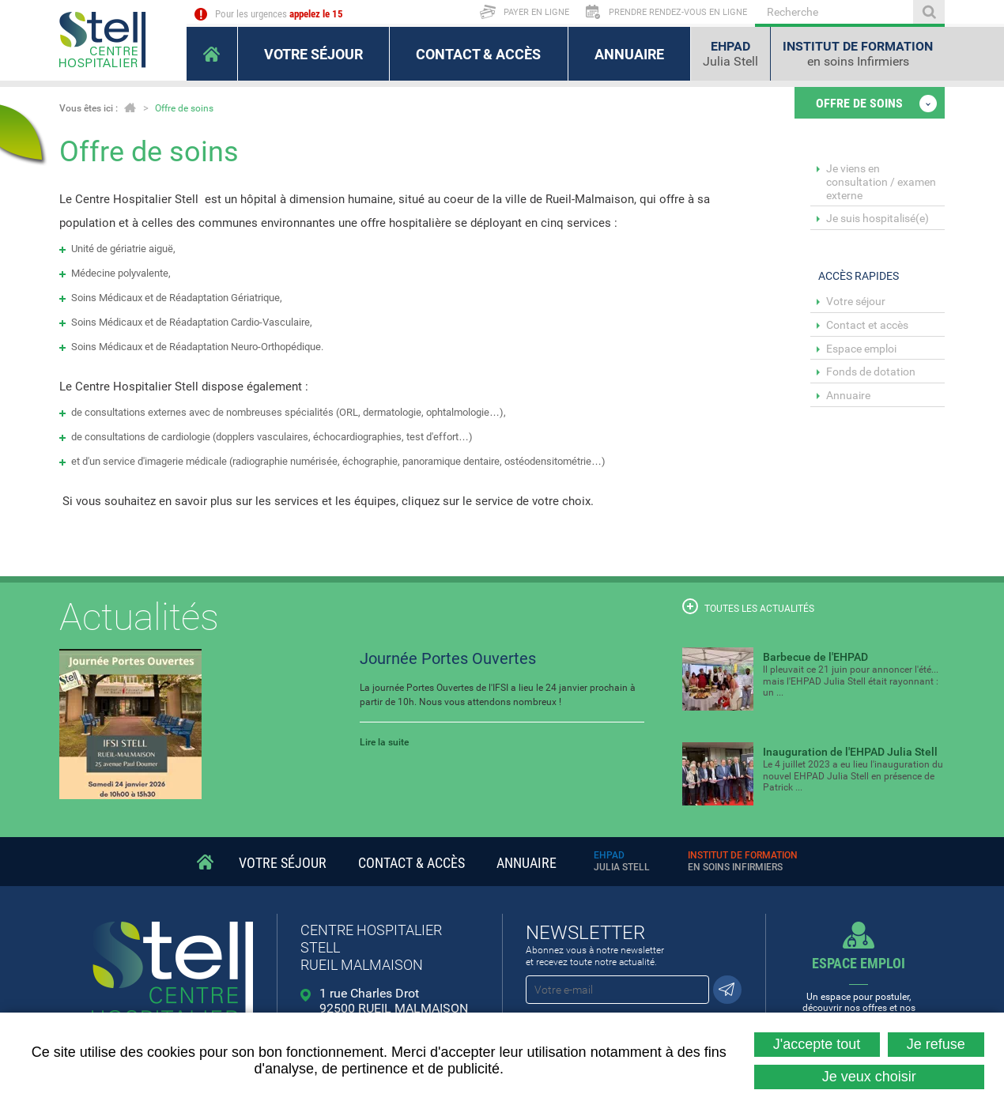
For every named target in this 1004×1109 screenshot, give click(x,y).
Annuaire (848, 395)
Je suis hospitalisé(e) (877, 218)
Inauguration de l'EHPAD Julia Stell (850, 751)
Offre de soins (184, 108)
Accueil (130, 107)
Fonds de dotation (870, 371)
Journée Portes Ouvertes (448, 658)
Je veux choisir (869, 1076)
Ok (929, 12)
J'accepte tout (817, 1044)
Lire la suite (384, 742)
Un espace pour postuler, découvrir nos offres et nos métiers (859, 989)
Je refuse (936, 1044)
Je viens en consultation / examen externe (881, 182)
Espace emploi (861, 348)
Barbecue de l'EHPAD (815, 657)
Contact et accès (867, 325)
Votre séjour (855, 301)
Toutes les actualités (748, 606)
